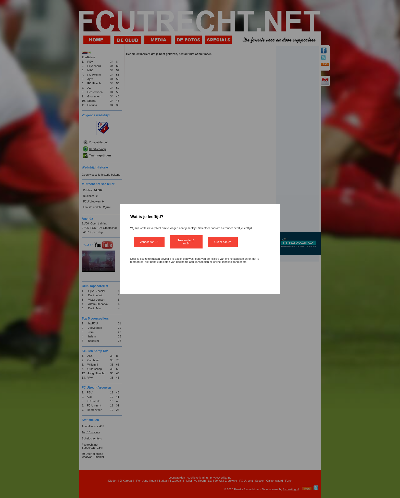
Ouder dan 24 (222, 241)
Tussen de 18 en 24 (186, 242)
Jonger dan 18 (149, 241)
